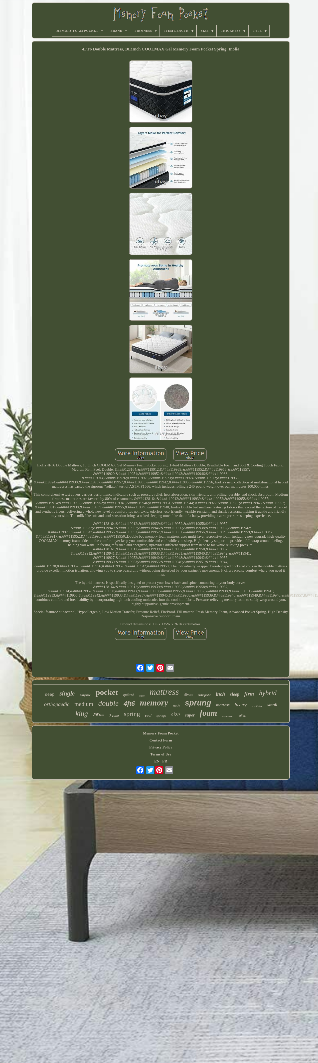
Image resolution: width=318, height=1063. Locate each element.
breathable (257, 706)
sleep (234, 694)
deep (49, 695)
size (175, 714)
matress (223, 705)
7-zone (114, 715)
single (67, 693)
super (190, 715)
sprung (198, 703)
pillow (242, 715)
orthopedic (204, 695)
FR (164, 761)
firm (249, 694)
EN (156, 761)
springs (161, 715)
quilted (128, 695)
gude (176, 705)
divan (188, 695)
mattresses (228, 716)
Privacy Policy (160, 747)
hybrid (268, 693)
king (81, 713)
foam (208, 713)
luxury (241, 704)
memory (154, 702)
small (272, 704)
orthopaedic (56, 704)
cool (148, 715)
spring (132, 713)
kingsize (85, 695)
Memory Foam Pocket (160, 733)
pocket (107, 692)
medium (83, 704)
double (108, 703)
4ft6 (129, 703)
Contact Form (161, 740)
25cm (98, 715)
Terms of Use (160, 754)
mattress (164, 692)
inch (220, 694)
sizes (142, 695)
